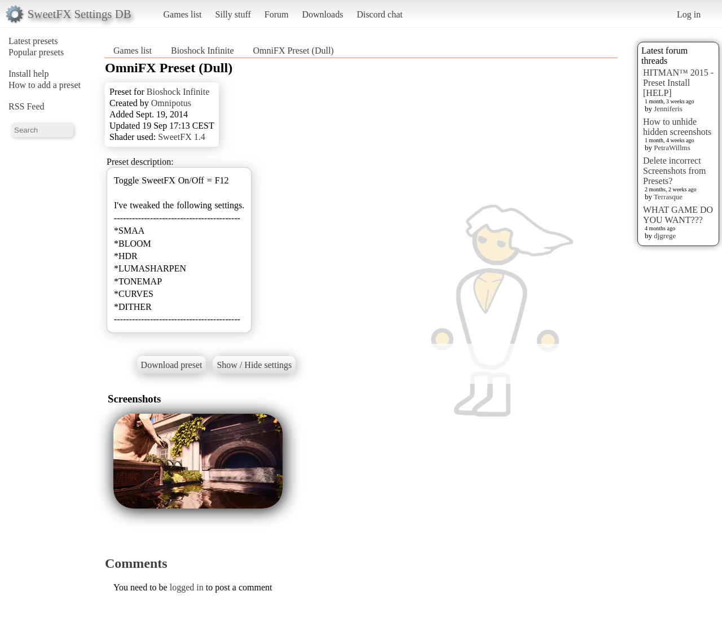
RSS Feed (26, 106)
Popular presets (36, 52)
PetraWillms (672, 147)
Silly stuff (233, 14)
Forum (277, 14)
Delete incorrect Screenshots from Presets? (674, 171)
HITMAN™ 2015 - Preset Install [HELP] (678, 83)
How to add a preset (44, 85)
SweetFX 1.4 (181, 137)
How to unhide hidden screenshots (677, 127)
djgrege (665, 235)
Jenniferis (668, 108)
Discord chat (379, 14)
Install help (28, 73)
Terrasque (668, 196)
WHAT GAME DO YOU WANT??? (678, 215)
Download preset (171, 365)
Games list (183, 14)
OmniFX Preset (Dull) (293, 50)
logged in (187, 587)
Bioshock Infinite (202, 50)
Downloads (322, 14)
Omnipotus (171, 103)
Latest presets (33, 41)
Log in (689, 14)
